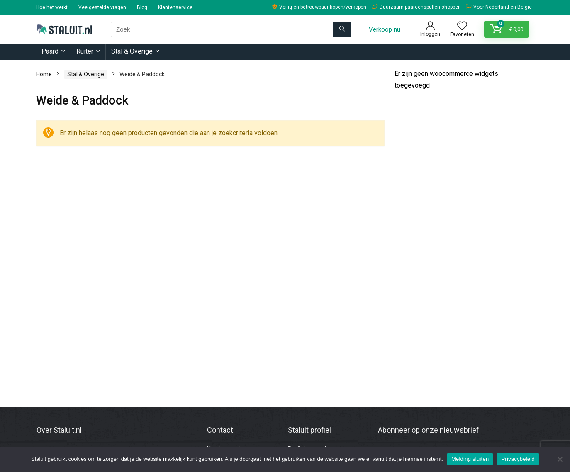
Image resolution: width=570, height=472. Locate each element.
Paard (49, 51)
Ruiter (84, 51)
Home (44, 74)
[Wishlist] (462, 26)
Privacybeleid (518, 459)
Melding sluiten (470, 459)
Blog (142, 7)
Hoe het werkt (52, 7)
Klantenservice (175, 7)
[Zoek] (342, 29)
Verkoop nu (384, 29)
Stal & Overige (132, 51)
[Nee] (559, 459)
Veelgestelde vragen (102, 7)
